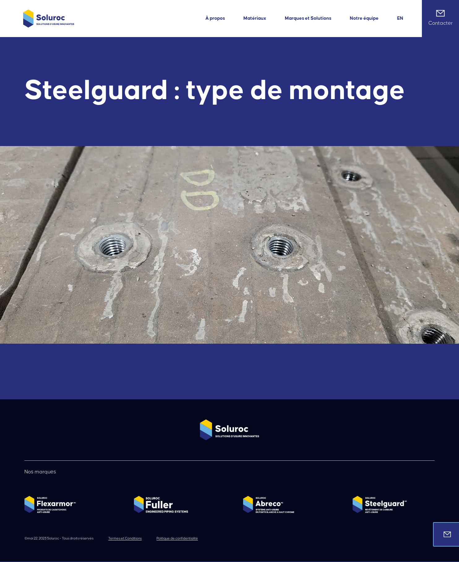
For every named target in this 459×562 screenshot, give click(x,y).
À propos (215, 18)
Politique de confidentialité (177, 538)
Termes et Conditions (125, 538)
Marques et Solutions (308, 18)
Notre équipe (364, 18)
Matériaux (254, 18)
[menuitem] (400, 18)
